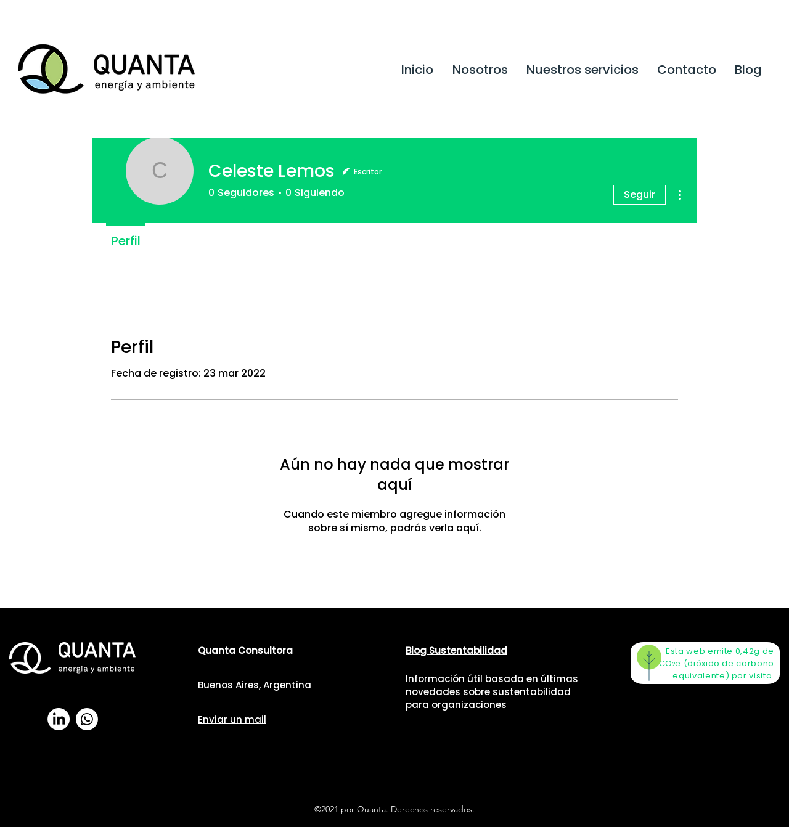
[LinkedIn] (58, 719)
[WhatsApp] (87, 719)
